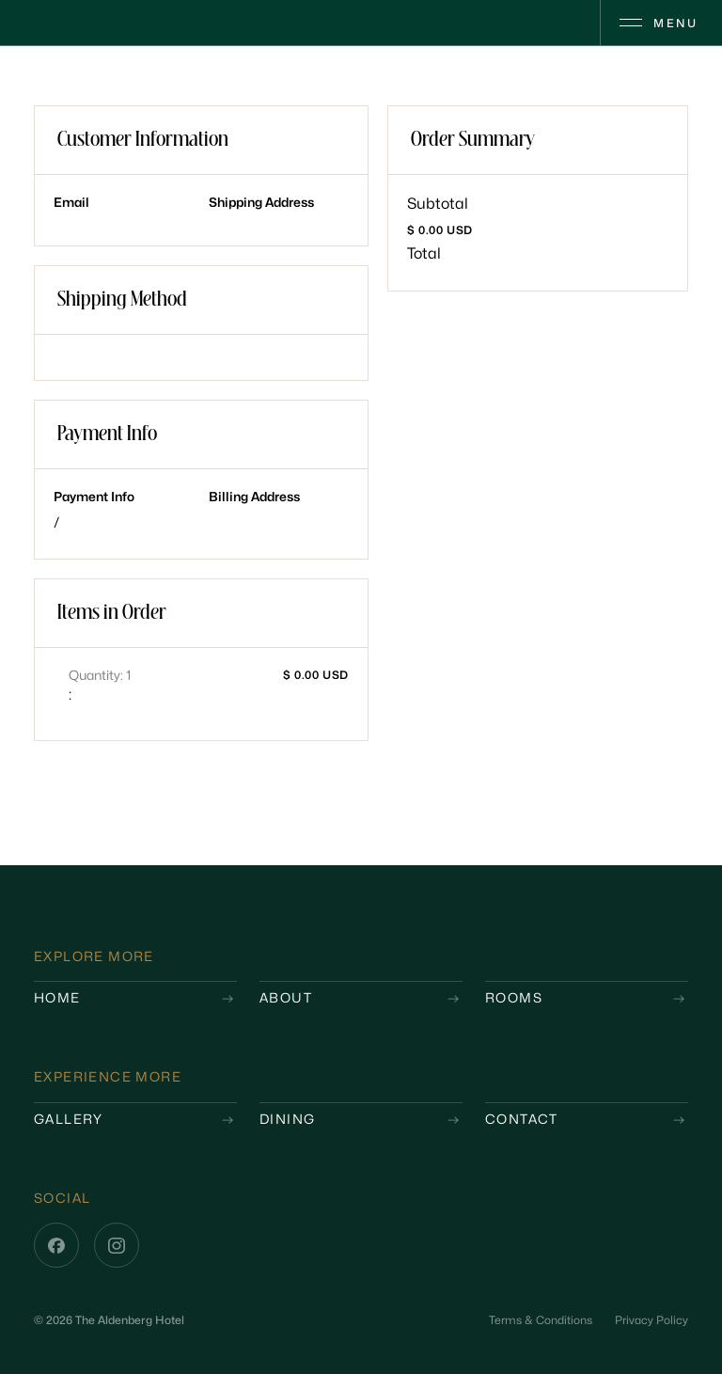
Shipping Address (261, 203)
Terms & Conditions (540, 1320)
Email (71, 203)
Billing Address (254, 497)
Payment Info (94, 497)
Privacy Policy (651, 1320)
